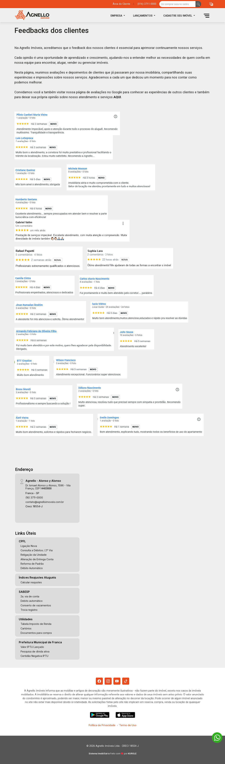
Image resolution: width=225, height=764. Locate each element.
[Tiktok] (125, 681)
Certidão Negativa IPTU (34, 655)
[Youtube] (116, 681)
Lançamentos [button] (143, 15)
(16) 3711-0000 (34, 497)
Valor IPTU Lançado (32, 646)
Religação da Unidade (34, 554)
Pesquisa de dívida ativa (35, 651)
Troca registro (29, 609)
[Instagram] (108, 681)
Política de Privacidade (102, 725)
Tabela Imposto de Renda (36, 623)
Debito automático (32, 600)
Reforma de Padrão (32, 563)
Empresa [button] (117, 15)
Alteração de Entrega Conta (37, 559)
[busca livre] (198, 4)
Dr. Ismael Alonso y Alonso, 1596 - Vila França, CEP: (47, 487)
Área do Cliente (121, 3)
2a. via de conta (30, 596)
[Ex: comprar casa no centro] (177, 4)
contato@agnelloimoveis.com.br (44, 501)
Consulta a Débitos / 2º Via (37, 550)
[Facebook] (99, 681)
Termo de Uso (127, 725)
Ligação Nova (29, 545)
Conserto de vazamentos (36, 605)
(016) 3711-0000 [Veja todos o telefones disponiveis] (146, 3)
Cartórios (26, 628)
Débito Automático (32, 568)
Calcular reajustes (31, 582)
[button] (211, 4)
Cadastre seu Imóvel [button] (178, 15)
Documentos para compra (36, 632)
